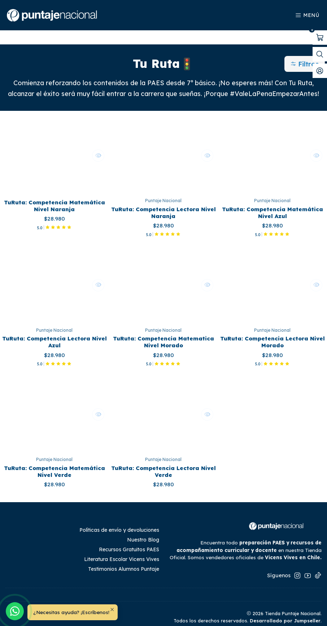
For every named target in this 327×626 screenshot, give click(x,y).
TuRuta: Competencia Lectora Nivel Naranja (163, 200)
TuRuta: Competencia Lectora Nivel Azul (54, 332)
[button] (305, 50)
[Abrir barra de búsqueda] (320, 54)
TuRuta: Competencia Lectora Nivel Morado (272, 332)
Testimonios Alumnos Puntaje (123, 562)
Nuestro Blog (143, 533)
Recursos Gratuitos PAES (129, 542)
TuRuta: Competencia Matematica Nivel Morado (163, 332)
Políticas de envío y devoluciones (119, 523)
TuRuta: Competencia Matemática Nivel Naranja (54, 193)
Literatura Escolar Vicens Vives (121, 552)
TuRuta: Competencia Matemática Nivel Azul (272, 200)
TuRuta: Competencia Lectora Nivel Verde (163, 463)
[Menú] (307, 15)
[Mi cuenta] (320, 71)
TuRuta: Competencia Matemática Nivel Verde (54, 463)
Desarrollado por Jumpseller (285, 614)
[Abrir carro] (320, 37)
